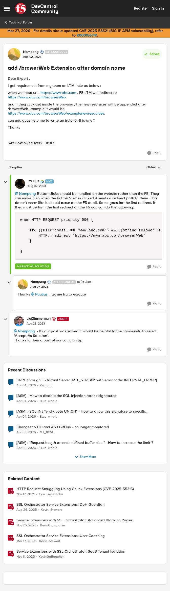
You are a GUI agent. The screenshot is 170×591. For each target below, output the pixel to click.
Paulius (41, 294)
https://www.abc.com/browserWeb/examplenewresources (56, 113)
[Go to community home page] (37, 9)
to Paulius (84, 282)
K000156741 (87, 35)
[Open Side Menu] (6, 8)
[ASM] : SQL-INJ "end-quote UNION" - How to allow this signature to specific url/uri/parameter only (81, 411)
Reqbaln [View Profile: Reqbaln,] (46, 385)
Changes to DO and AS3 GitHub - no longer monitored (62, 427)
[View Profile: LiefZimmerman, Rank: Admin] (19, 321)
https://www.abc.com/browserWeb (37, 97)
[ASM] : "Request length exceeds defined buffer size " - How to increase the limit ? (84, 443)
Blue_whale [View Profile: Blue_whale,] (48, 401)
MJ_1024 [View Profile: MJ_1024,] (46, 432)
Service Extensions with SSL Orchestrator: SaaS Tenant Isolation (70, 551)
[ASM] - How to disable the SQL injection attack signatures (66, 396)
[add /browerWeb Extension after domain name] (37, 186)
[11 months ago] (26, 510)
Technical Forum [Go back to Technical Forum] (18, 22)
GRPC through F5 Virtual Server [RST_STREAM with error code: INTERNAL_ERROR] (86, 380)
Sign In (158, 8)
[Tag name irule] (50, 143)
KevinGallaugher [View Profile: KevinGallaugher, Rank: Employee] (52, 525)
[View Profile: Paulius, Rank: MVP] (20, 184)
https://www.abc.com (58, 92)
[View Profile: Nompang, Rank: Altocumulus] (14, 54)
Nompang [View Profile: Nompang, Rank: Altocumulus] (30, 52)
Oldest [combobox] (153, 168)
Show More (85, 457)
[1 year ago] (25, 541)
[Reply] (154, 153)
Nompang (27, 193)
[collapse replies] (6, 182)
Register (141, 8)
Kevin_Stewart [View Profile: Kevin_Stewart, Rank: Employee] (51, 510)
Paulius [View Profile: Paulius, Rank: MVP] (33, 181)
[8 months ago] (25, 494)
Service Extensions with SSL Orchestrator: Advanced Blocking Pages (74, 520)
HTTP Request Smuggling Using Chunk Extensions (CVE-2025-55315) (75, 489)
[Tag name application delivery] (26, 143)
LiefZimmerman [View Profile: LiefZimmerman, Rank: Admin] (39, 319)
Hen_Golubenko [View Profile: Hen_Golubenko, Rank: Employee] (51, 494)
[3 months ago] (26, 385)
